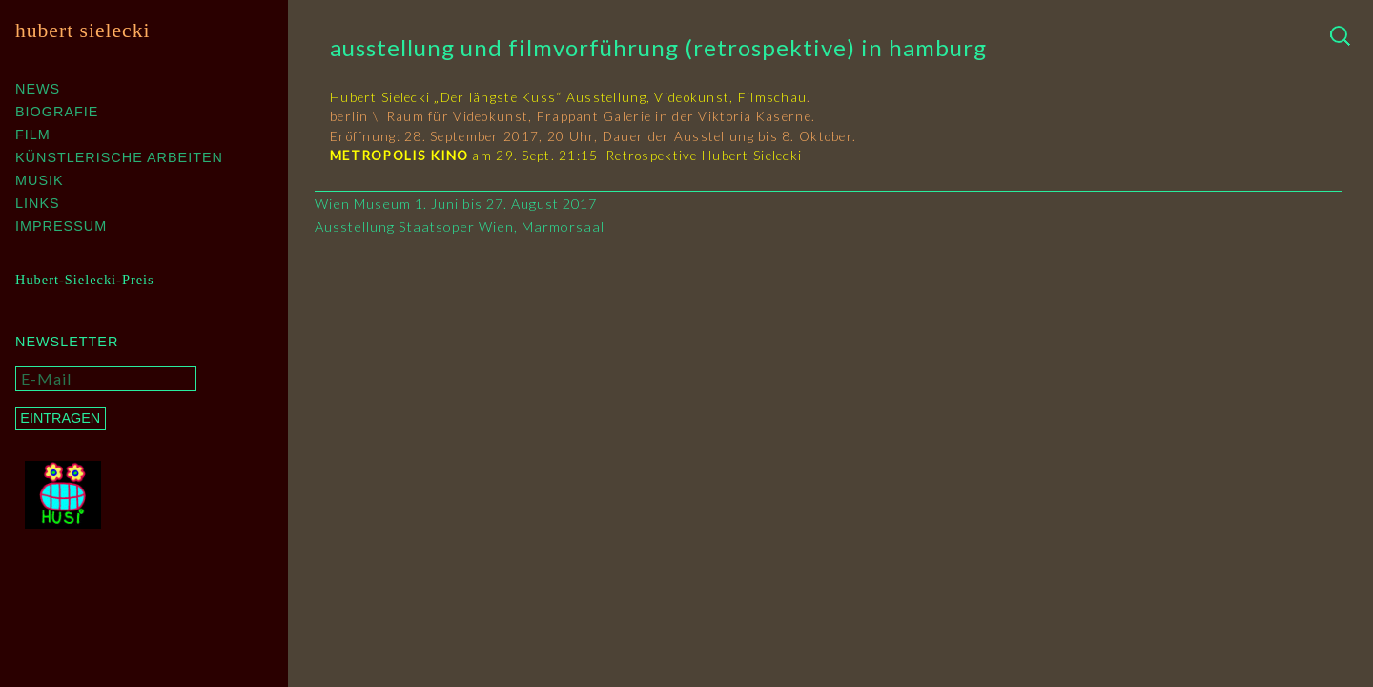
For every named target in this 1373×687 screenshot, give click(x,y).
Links (37, 203)
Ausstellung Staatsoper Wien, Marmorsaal (460, 227)
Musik (39, 180)
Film (33, 134)
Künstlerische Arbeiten (119, 157)
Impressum (61, 226)
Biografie (56, 111)
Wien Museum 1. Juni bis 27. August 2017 (456, 204)
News (37, 88)
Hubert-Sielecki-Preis (84, 279)
